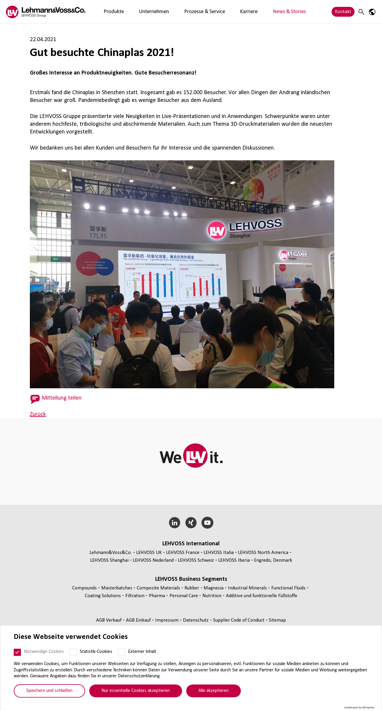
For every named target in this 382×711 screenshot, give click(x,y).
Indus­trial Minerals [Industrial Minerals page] (248, 588)
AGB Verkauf (109, 620)
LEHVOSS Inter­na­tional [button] (191, 544)
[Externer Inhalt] (121, 652)
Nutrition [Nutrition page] (212, 595)
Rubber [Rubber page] (192, 588)
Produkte (108, 11)
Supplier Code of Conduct (239, 620)
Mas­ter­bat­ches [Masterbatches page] (117, 588)
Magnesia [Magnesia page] (214, 588)
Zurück (38, 414)
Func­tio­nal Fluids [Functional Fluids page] (289, 588)
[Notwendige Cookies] (17, 652)
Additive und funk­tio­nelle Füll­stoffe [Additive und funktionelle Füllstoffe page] (261, 595)
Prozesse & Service (179, 11)
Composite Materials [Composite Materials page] (159, 588)
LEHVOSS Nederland (153, 560)
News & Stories (244, 11)
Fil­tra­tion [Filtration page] (135, 595)
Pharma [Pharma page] (157, 595)
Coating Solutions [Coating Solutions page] (103, 595)
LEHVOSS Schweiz (196, 560)
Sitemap (277, 620)
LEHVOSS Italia (219, 552)
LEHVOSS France (182, 552)
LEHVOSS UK (149, 552)
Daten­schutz (196, 620)
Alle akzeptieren (213, 690)
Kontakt (343, 11)
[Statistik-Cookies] (73, 652)
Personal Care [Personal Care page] (184, 595)
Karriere (213, 11)
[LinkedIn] (175, 523)
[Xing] (191, 523)
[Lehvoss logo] (45, 12)
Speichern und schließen (49, 690)
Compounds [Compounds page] (85, 588)
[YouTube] (207, 523)
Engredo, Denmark (273, 560)
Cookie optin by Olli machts (359, 707)
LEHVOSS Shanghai (109, 560)
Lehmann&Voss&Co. (111, 552)
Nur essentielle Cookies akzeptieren (135, 690)
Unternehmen (138, 11)
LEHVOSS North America (263, 552)
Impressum (167, 620)
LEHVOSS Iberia (234, 560)
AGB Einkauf (139, 620)
